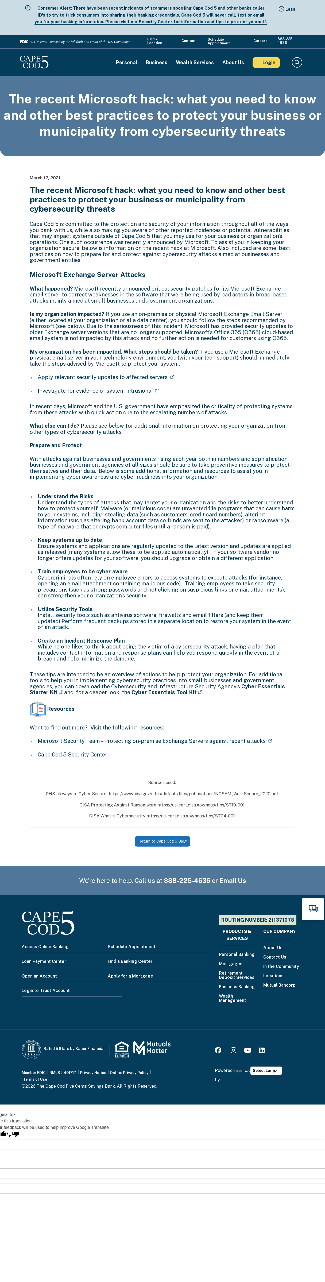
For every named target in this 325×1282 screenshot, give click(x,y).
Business (156, 62)
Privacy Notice (93, 1073)
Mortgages (230, 964)
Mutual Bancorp (279, 985)
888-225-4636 (285, 41)
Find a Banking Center (130, 961)
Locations (273, 976)
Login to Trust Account (46, 990)
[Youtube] (247, 1051)
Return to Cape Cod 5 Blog (162, 841)
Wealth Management (232, 998)
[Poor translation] (13, 1134)
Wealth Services (195, 62)
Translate (244, 1070)
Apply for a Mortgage (130, 976)
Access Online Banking (45, 946)
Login (269, 62)
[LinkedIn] (262, 1051)
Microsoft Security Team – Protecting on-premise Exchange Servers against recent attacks (152, 741)
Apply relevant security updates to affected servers (103, 377)
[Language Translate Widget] (266, 1071)
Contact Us (274, 957)
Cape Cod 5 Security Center (73, 754)
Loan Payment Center (44, 961)
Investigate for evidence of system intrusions (96, 391)
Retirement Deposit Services (236, 975)
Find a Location (154, 41)
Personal (126, 62)
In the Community (281, 966)
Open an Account (39, 976)
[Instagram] (233, 1051)
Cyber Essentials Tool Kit (164, 692)
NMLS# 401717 (62, 1073)
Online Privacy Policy (129, 1073)
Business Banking (237, 987)
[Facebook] (219, 1051)
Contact (188, 41)
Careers (260, 41)
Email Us (232, 880)
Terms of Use (35, 1079)
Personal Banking (237, 954)
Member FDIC (34, 1073)
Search (296, 62)
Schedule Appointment (219, 41)
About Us (233, 62)
